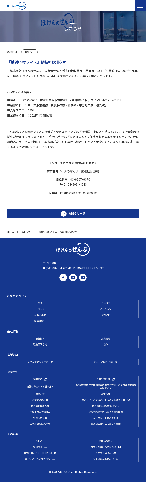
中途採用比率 (40, 417)
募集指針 (105, 393)
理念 (40, 303)
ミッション (105, 309)
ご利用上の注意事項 (40, 423)
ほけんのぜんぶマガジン (37, 459)
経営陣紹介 (40, 321)
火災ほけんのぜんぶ (103, 459)
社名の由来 (40, 315)
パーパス (105, 303)
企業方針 (13, 372)
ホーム (11, 231)
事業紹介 (13, 355)
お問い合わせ (106, 441)
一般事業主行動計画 (40, 411)
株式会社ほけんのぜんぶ (103, 447)
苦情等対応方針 (40, 399)
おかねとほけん (103, 453)
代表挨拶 (105, 315)
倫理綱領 (37, 379)
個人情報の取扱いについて (105, 405)
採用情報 (37, 447)
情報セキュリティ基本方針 (40, 386)
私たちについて (17, 296)
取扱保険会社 (40, 344)
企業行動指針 (103, 379)
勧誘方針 (40, 393)
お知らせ (30, 51)
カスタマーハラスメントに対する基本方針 (103, 399)
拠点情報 (105, 338)
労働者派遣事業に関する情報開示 (106, 411)
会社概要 (40, 338)
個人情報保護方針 (40, 405)
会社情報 (13, 331)
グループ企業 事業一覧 (105, 361)
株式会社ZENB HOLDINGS (38, 453)
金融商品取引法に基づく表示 (106, 423)
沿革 (105, 344)
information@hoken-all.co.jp (78, 192)
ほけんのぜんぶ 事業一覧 (40, 361)
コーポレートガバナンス (105, 417)
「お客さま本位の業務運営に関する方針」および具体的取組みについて (105, 386)
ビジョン (40, 309)
